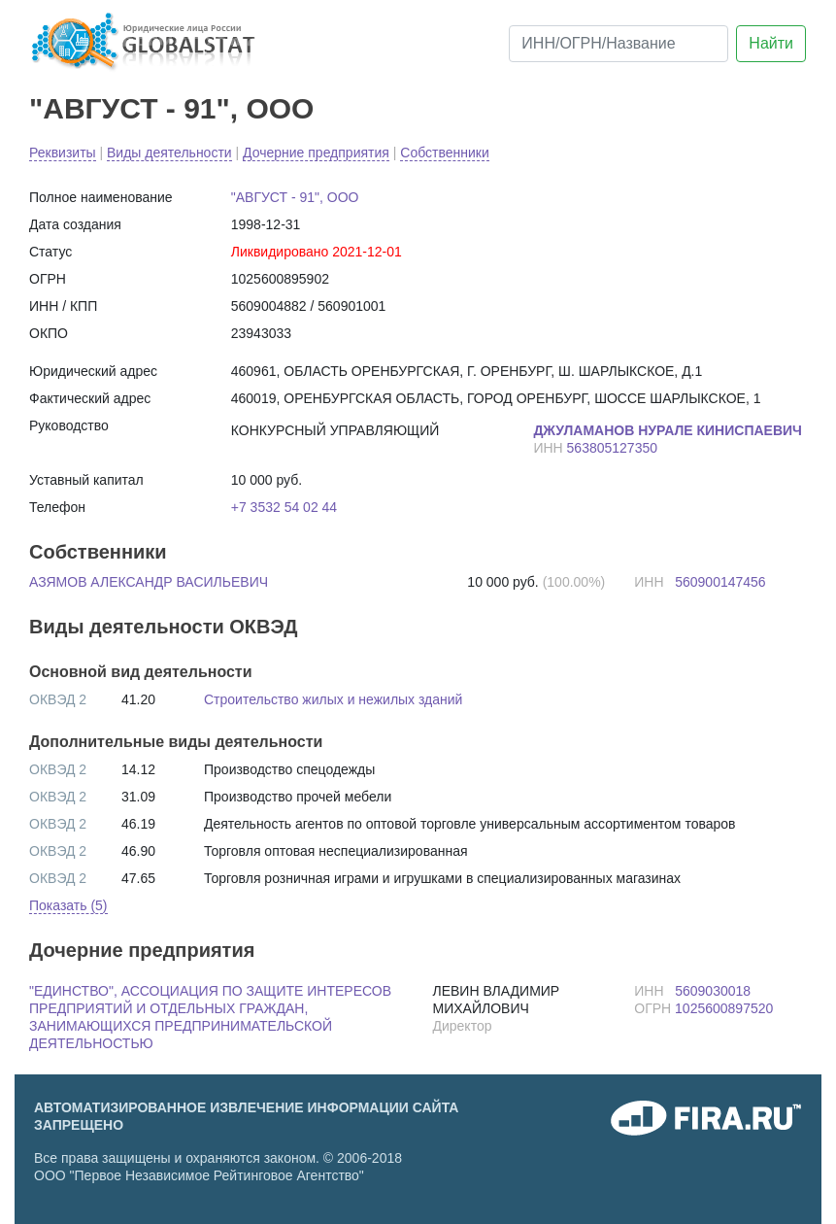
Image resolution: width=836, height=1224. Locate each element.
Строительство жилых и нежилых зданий (333, 699)
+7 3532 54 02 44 (284, 507)
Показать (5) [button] (68, 905)
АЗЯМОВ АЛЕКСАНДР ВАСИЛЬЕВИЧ (148, 582)
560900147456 (720, 582)
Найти (771, 43)
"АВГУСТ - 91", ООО (171, 108)
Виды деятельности (169, 152)
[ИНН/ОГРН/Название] (618, 43)
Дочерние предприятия (316, 152)
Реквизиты (62, 152)
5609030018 (713, 991)
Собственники (444, 152)
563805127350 (612, 448)
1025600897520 (724, 1008)
